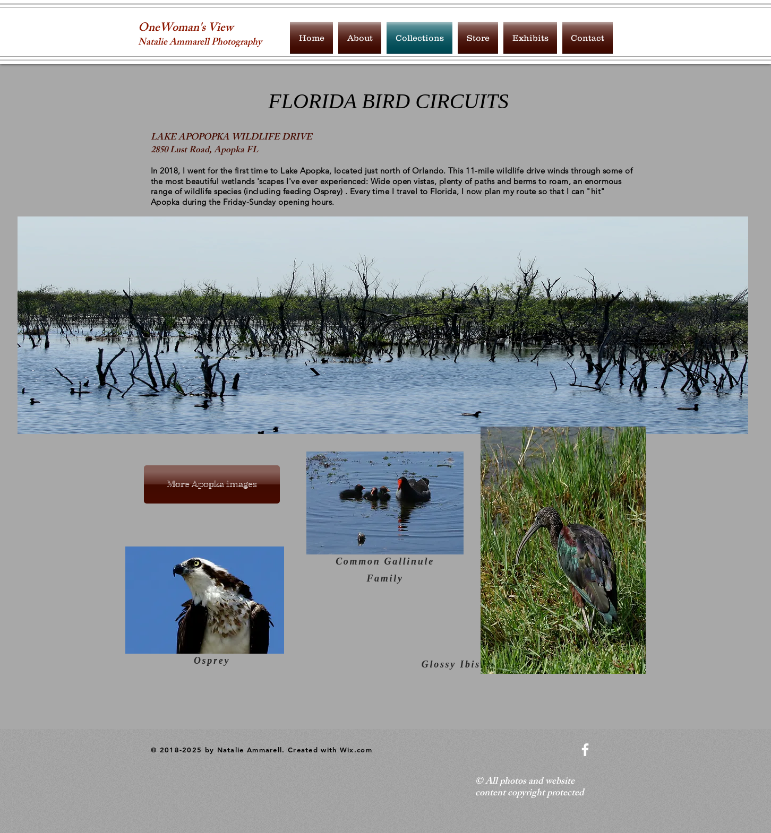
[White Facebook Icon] (585, 749)
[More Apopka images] (212, 484)
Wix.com (356, 749)
